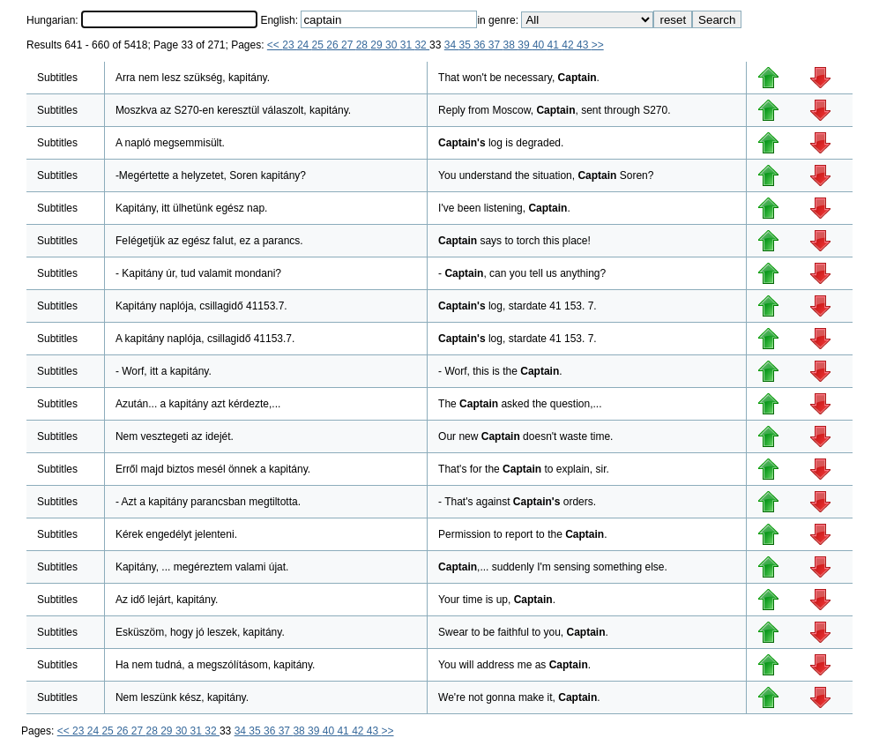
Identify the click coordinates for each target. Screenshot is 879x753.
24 (304, 45)
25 (319, 45)
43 (584, 45)
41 (555, 45)
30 (392, 45)
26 (333, 45)
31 (407, 45)
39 (525, 45)
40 (540, 45)
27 (348, 45)
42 (569, 45)
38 (510, 45)
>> (598, 45)
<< (274, 45)
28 (363, 45)
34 (451, 45)
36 (480, 45)
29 (377, 45)
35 (465, 45)
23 (289, 45)
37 (495, 45)
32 (421, 45)
